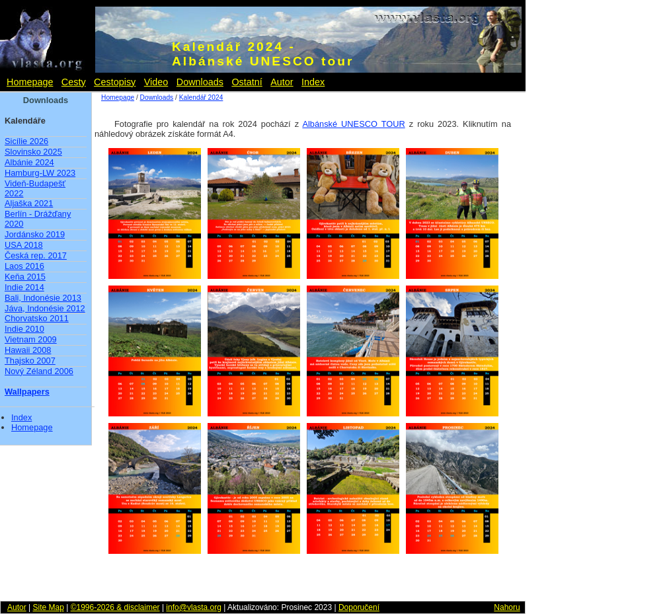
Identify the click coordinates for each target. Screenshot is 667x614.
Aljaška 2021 (29, 203)
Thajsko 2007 (30, 360)
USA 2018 (24, 245)
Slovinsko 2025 (33, 152)
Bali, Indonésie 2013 (43, 298)
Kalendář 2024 (201, 97)
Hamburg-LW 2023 (40, 173)
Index (313, 82)
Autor (281, 82)
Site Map (47, 607)
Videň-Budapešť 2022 (35, 188)
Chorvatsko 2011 (37, 318)
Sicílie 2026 (26, 141)
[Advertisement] (581, 297)
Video (156, 82)
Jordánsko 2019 (35, 234)
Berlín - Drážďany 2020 (38, 219)
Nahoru (507, 607)
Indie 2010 (24, 329)
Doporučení (358, 607)
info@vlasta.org (193, 607)
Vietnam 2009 (31, 339)
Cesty (73, 82)
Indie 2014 (24, 287)
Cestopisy (115, 82)
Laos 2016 (24, 266)
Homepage (30, 82)
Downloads (200, 82)
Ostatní (246, 82)
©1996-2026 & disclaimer (115, 607)
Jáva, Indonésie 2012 (45, 308)
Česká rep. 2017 (36, 255)
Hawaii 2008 (28, 350)
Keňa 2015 (25, 277)
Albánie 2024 (29, 162)
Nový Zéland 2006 (39, 371)
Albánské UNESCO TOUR (353, 124)
